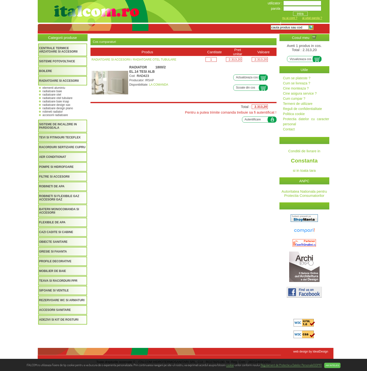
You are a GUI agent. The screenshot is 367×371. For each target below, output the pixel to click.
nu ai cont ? (289, 18)
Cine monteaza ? (296, 88)
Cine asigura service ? (300, 93)
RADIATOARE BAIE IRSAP (56, 101)
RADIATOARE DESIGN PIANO (58, 108)
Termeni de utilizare (298, 104)
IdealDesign (320, 351)
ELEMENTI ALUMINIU (54, 88)
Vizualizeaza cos (300, 59)
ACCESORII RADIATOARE (55, 115)
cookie (230, 365)
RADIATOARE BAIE (52, 91)
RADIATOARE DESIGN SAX (57, 105)
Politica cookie (294, 114)
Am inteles (332, 365)
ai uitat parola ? (312, 18)
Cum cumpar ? (294, 98)
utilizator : (275, 3)
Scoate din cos (245, 87)
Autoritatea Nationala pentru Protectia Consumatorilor (304, 193)
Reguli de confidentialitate (302, 109)
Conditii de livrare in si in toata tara (304, 160)
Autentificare (253, 119)
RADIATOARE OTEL (52, 94)
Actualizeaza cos (247, 77)
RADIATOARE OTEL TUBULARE (57, 98)
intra (300, 14)
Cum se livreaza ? (296, 83)
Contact (289, 129)
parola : (277, 8)
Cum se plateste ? (297, 78)
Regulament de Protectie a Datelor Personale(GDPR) (291, 365)
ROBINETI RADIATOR (53, 111)
